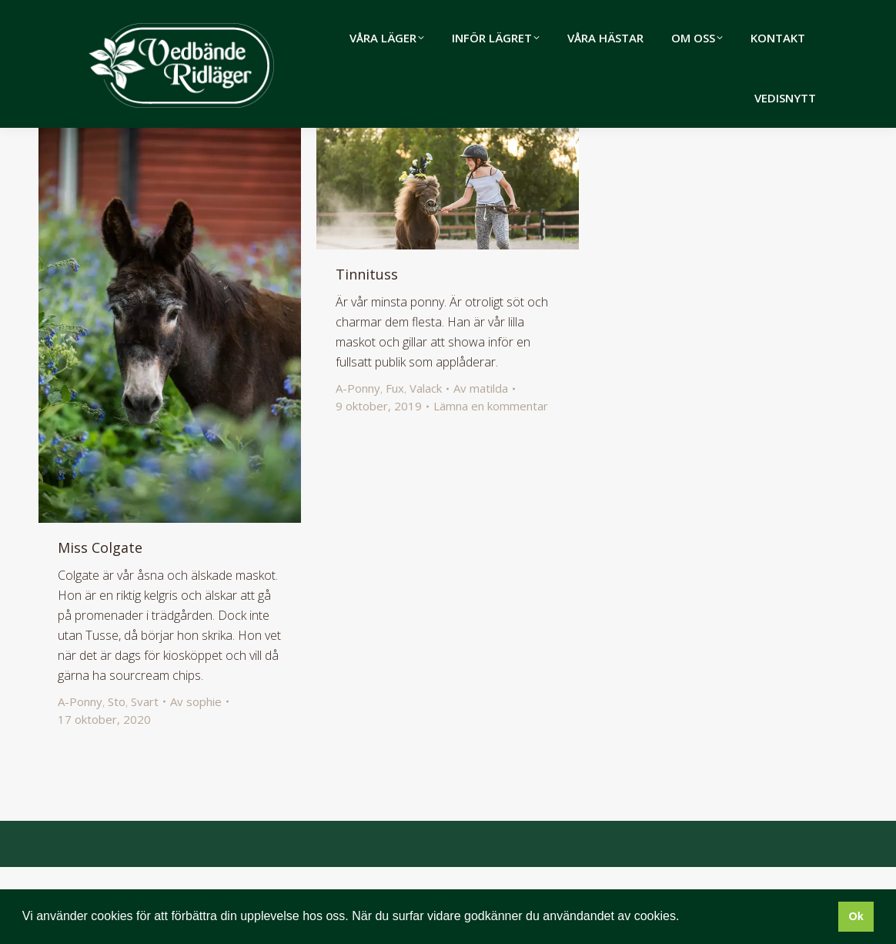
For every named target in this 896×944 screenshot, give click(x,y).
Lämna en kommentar (490, 482)
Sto (116, 778)
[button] (685, 918)
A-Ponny (80, 778)
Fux (395, 465)
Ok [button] (855, 916)
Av (196, 778)
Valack (426, 465)
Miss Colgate (100, 624)
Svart (145, 778)
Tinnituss (367, 351)
